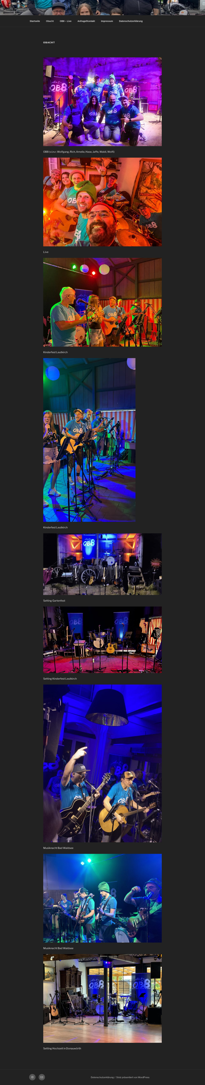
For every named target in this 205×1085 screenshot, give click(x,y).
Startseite (35, 21)
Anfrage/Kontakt (86, 21)
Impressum (107, 21)
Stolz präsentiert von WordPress (132, 1077)
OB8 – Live (65, 21)
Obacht (50, 21)
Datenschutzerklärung (131, 21)
